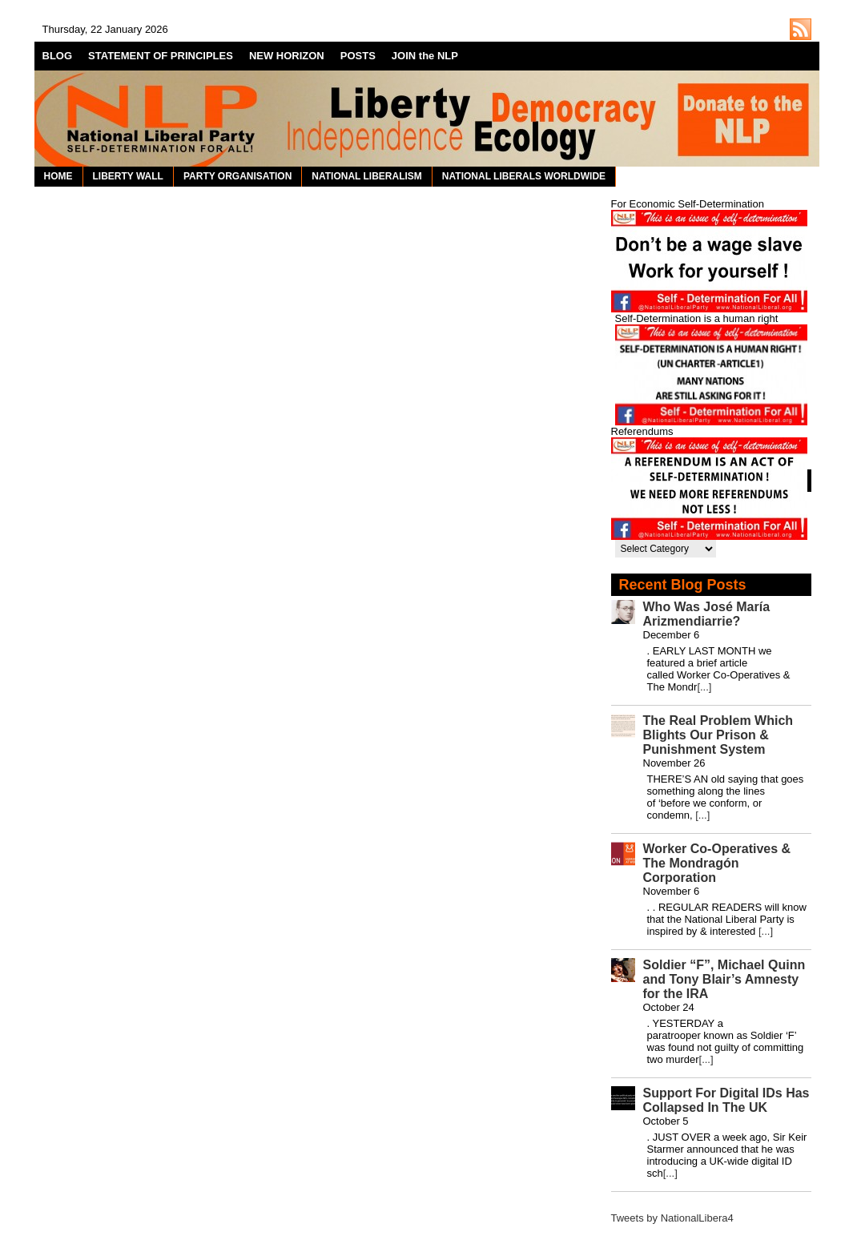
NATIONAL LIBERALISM (367, 176)
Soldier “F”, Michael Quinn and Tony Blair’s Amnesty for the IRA (724, 979)
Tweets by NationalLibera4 (672, 1218)
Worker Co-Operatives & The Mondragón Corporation (717, 863)
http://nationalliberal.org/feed (800, 29)
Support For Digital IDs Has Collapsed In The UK (726, 1100)
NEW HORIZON (286, 56)
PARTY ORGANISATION (237, 176)
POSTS (358, 56)
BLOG (57, 56)
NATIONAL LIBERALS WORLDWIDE (524, 176)
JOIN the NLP (425, 56)
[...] (704, 687)
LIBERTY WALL (128, 176)
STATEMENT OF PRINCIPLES (160, 56)
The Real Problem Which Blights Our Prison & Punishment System (718, 735)
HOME (58, 176)
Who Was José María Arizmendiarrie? (707, 614)
